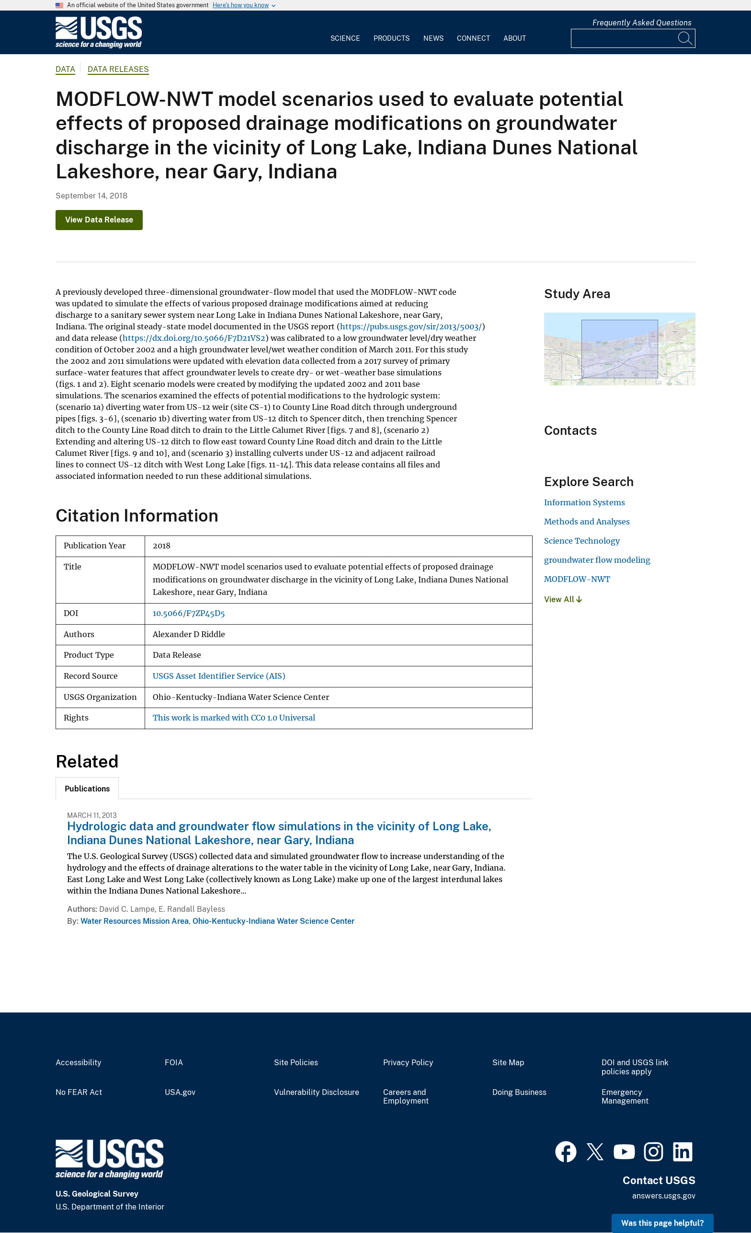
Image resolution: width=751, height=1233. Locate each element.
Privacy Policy (408, 1063)
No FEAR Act (79, 1092)
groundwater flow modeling (597, 560)
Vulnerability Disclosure (316, 1092)
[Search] (685, 38)
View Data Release (99, 219)
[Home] (99, 46)
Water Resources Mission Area (134, 921)
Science (345, 38)
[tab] (87, 788)
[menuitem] (345, 32)
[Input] (633, 38)
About (514, 38)
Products (392, 38)
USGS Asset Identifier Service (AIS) (219, 676)
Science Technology (582, 541)
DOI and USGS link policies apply (635, 1067)
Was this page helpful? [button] (662, 1223)
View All (563, 599)
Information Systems (584, 502)
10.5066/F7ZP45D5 (189, 613)
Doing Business (519, 1092)
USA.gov (180, 1092)
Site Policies (296, 1063)
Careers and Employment (406, 1097)
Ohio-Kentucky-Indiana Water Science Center (273, 921)
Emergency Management (625, 1097)
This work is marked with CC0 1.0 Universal (234, 717)
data (65, 69)
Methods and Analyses (587, 521)
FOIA (174, 1063)
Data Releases (118, 69)
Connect (473, 38)
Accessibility (79, 1063)
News (433, 38)
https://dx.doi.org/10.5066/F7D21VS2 (194, 338)
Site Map (508, 1063)
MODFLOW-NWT (577, 579)
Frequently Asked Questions (642, 22)
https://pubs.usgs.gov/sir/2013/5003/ (411, 326)
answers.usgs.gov (663, 1195)
